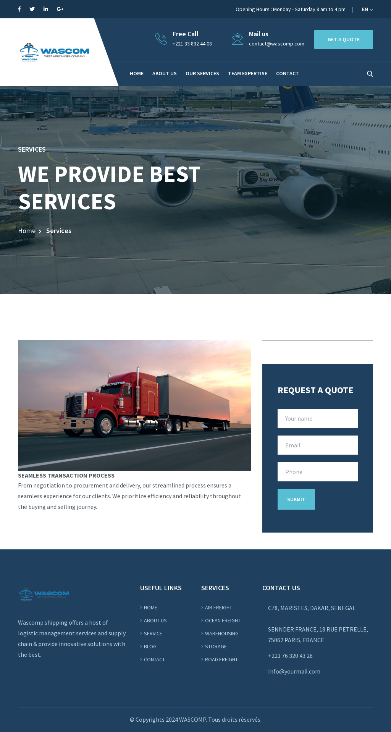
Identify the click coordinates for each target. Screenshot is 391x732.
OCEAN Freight (223, 620)
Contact (154, 659)
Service (153, 633)
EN (367, 9)
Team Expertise (247, 73)
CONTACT (287, 73)
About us (164, 73)
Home (137, 73)
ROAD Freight (221, 659)
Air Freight (218, 607)
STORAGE (216, 646)
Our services (202, 73)
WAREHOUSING (222, 633)
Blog (150, 646)
